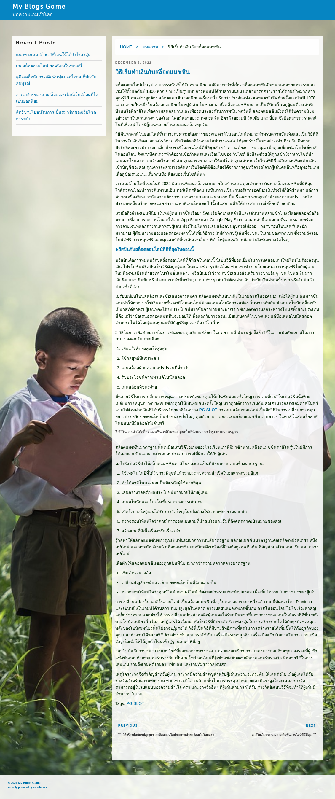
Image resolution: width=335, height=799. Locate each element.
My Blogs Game (38, 6)
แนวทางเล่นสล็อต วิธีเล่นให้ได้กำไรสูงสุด (53, 54)
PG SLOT (208, 410)
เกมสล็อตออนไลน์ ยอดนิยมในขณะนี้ (49, 65)
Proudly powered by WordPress (27, 787)
